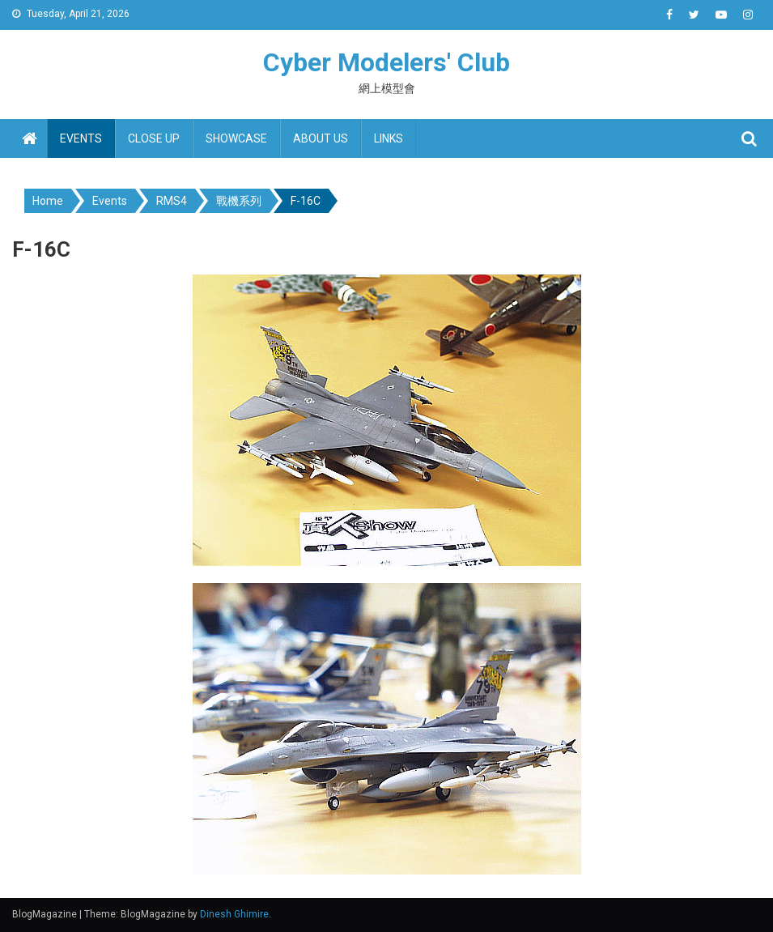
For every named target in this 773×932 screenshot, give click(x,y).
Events (81, 138)
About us (320, 138)
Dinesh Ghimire (234, 914)
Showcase (236, 138)
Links (388, 138)
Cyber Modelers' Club (386, 62)
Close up (154, 138)
